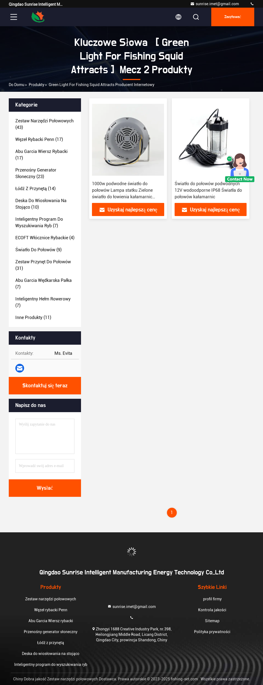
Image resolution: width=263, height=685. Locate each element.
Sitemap (212, 621)
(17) (39, 139)
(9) (38, 249)
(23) (35, 173)
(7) (39, 222)
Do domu (16, 84)
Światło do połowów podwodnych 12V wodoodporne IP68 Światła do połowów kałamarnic (208, 190)
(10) (41, 204)
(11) (33, 317)
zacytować (232, 17)
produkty (36, 84)
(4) (44, 237)
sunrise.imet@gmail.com (214, 4)
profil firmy (212, 599)
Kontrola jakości (212, 610)
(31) (43, 265)
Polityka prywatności (212, 632)
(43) (44, 124)
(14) (35, 188)
